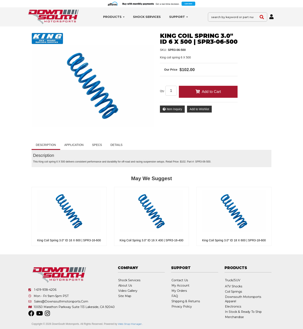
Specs (97, 145)
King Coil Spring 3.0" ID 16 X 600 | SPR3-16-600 (69, 240)
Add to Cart (211, 92)
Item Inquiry (174, 109)
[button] (114, 17)
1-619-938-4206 (45, 290)
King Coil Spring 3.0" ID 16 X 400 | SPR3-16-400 (151, 240)
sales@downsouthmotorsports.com (61, 301)
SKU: (163, 50)
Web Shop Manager (130, 323)
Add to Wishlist (199, 109)
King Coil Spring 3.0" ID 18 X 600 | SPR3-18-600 (234, 240)
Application (74, 145)
